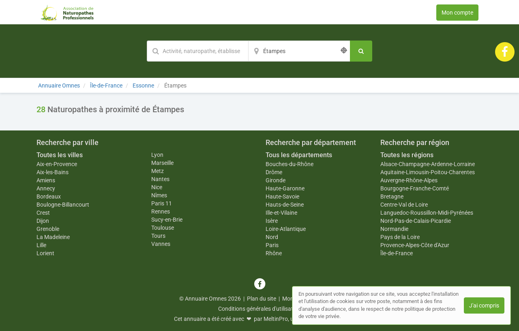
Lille (41, 245)
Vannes (160, 244)
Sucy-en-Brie (166, 219)
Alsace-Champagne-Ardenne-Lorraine (427, 164)
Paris (272, 245)
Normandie (394, 229)
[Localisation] (299, 51)
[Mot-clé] (197, 51)
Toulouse (162, 227)
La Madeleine (53, 237)
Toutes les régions (406, 155)
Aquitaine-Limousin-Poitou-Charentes (427, 172)
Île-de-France (396, 253)
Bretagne (391, 196)
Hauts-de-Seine (285, 204)
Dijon (42, 221)
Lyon (157, 155)
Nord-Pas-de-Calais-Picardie (415, 221)
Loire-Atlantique (286, 229)
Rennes (160, 211)
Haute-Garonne (285, 188)
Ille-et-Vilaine (281, 212)
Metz (157, 171)
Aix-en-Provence (56, 164)
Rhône (274, 253)
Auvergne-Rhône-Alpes (409, 180)
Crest (43, 212)
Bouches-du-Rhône (289, 164)
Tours (158, 236)
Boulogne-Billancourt (62, 204)
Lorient (45, 253)
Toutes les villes (59, 155)
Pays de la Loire (400, 237)
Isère (272, 221)
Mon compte (457, 12)
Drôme (274, 172)
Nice (156, 187)
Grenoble (47, 229)
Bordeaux (48, 196)
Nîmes (159, 195)
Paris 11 (161, 203)
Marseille (162, 163)
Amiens (45, 180)
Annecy (45, 188)
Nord (272, 237)
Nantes (160, 179)
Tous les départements (299, 155)
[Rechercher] (361, 51)
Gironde (275, 180)
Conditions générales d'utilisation (259, 308)
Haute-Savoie (282, 196)
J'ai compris (484, 305)
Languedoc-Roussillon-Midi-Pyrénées (426, 212)
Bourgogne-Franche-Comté (414, 188)
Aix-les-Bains (52, 172)
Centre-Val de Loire (404, 204)
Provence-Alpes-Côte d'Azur (414, 245)
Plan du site (261, 298)
